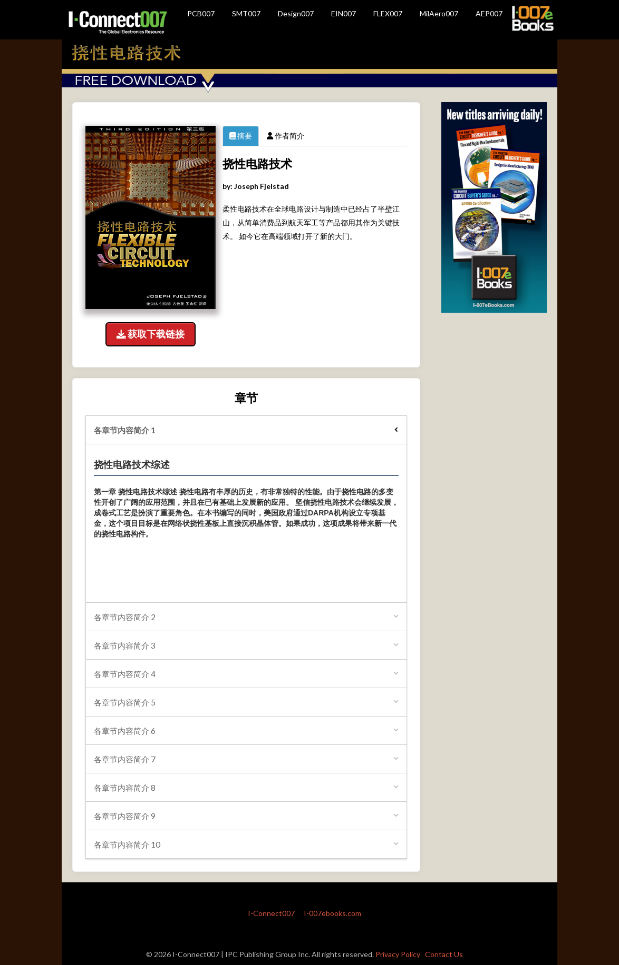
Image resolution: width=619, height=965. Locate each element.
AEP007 (489, 13)
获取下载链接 (151, 334)
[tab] (246, 429)
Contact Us (444, 954)
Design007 (296, 13)
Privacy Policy (397, 954)
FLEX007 (387, 13)
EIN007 (343, 13)
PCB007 (201, 13)
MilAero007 (439, 13)
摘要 (240, 135)
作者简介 (285, 135)
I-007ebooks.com (332, 913)
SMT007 (246, 13)
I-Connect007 (271, 913)
